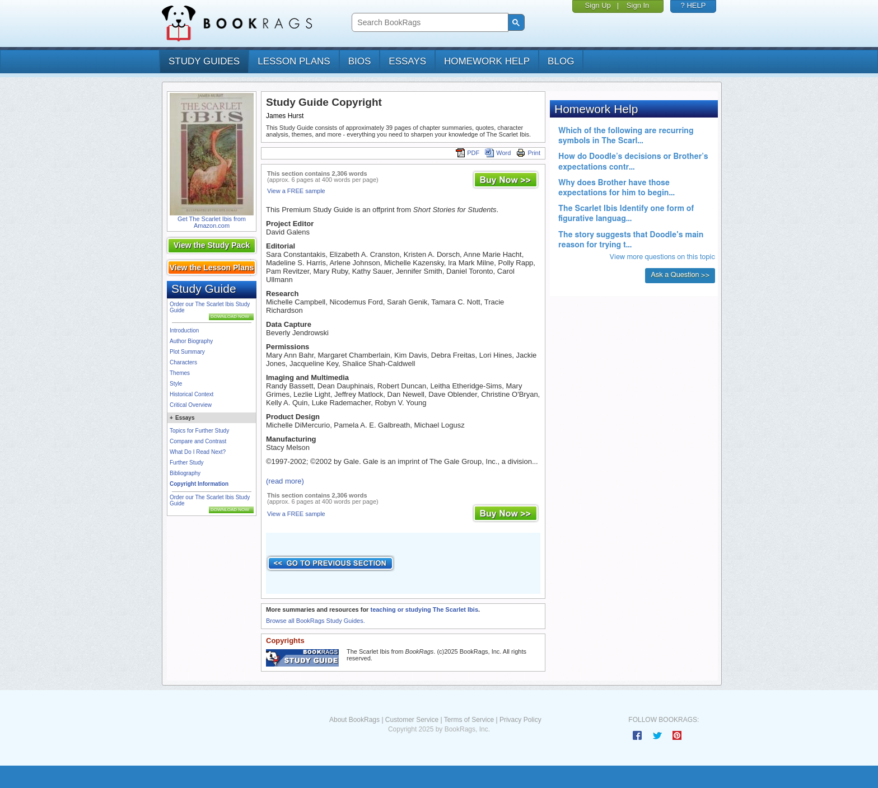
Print (528, 152)
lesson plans (294, 61)
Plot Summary (187, 352)
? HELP (693, 5)
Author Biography (191, 341)
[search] (428, 22)
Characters (183, 362)
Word (498, 152)
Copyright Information (199, 484)
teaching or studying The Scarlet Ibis (424, 609)
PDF (467, 152)
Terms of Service (469, 720)
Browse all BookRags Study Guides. (315, 620)
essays (407, 61)
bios (359, 61)
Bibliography (185, 473)
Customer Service (411, 720)
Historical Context (191, 394)
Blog (561, 61)
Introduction (184, 330)
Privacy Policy (520, 720)
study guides (204, 61)
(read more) (285, 481)
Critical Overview (191, 405)
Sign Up (598, 5)
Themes (180, 373)
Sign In (638, 5)
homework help (487, 61)
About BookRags (354, 720)
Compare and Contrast (198, 441)
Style (176, 384)
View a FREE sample (296, 190)
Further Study (187, 462)
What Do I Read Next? (198, 452)
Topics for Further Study (199, 431)
